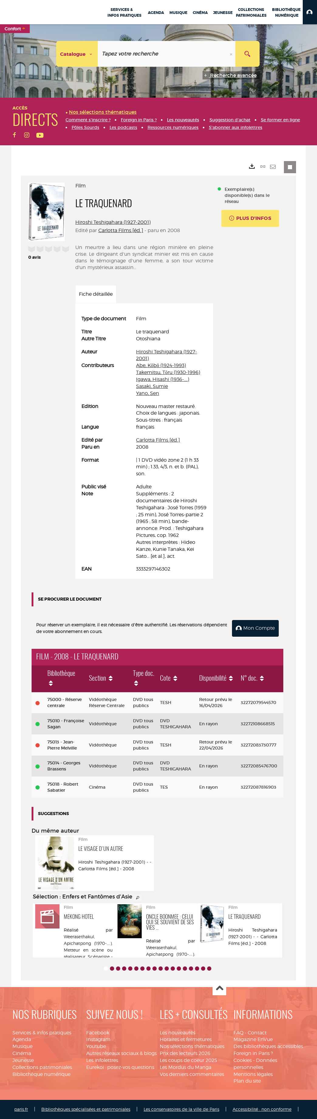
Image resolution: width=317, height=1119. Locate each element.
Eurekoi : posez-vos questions (120, 1067)
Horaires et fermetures (186, 1039)
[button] (310, 12)
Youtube (96, 1046)
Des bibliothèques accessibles (268, 1046)
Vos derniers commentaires (192, 1074)
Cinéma (21, 1053)
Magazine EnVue (253, 1039)
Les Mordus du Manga (185, 1067)
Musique (22, 1046)
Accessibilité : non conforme (262, 1109)
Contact (257, 1033)
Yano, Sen (147, 393)
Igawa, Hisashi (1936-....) (162, 379)
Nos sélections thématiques (192, 1046)
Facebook (97, 1033)
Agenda (21, 1039)
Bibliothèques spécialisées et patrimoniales (85, 1109)
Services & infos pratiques (41, 1033)
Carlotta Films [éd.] (120, 230)
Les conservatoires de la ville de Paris (181, 1109)
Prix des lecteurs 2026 (185, 1053)
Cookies (242, 1060)
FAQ (238, 1033)
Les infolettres (102, 1060)
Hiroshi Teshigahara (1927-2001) (113, 222)
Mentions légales (253, 1074)
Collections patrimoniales (42, 1067)
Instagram (98, 1039)
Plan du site (247, 1081)
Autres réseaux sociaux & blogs (121, 1053)
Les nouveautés (177, 1033)
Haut (219, 988)
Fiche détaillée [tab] (96, 294)
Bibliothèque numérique (41, 1074)
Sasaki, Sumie (152, 386)
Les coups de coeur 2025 (188, 1060)
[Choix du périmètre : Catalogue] (77, 54)
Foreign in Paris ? (253, 1053)
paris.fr (21, 1109)
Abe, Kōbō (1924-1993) (161, 365)
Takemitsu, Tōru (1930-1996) (168, 372)
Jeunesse (23, 1060)
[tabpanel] (144, 444)
